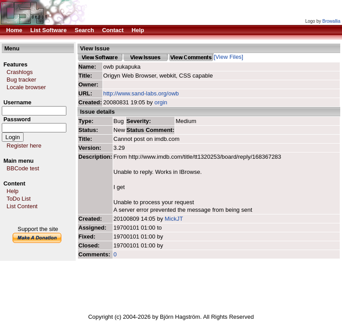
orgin (161, 102)
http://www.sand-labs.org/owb (141, 93)
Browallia (331, 21)
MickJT (174, 218)
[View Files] (228, 57)
